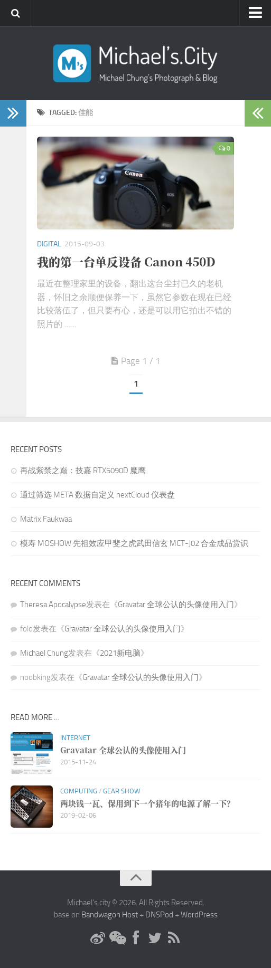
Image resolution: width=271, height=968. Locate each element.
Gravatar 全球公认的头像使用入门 (176, 604)
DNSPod (159, 914)
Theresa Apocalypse (53, 604)
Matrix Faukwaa (46, 519)
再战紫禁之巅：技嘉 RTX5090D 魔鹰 (83, 470)
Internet (75, 738)
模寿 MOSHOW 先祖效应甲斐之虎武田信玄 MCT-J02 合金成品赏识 (134, 543)
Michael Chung (44, 653)
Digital (49, 243)
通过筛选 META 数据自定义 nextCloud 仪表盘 (97, 495)
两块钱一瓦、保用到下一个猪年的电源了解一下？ (147, 803)
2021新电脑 (120, 653)
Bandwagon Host (109, 914)
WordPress (199, 914)
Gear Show (122, 791)
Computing (78, 791)
